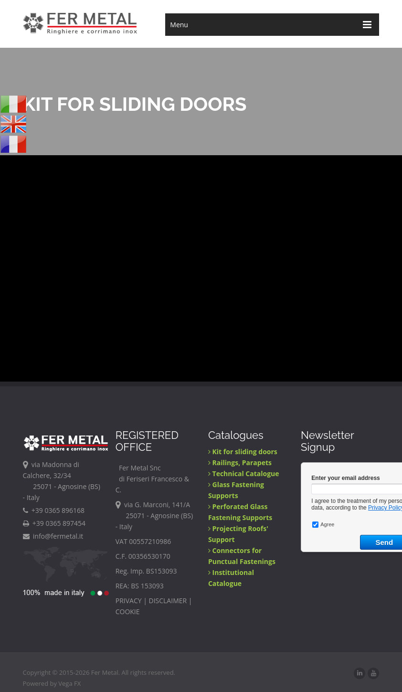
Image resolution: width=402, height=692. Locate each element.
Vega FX (69, 683)
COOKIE (128, 611)
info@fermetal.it (53, 536)
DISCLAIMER (168, 600)
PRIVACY (129, 600)
